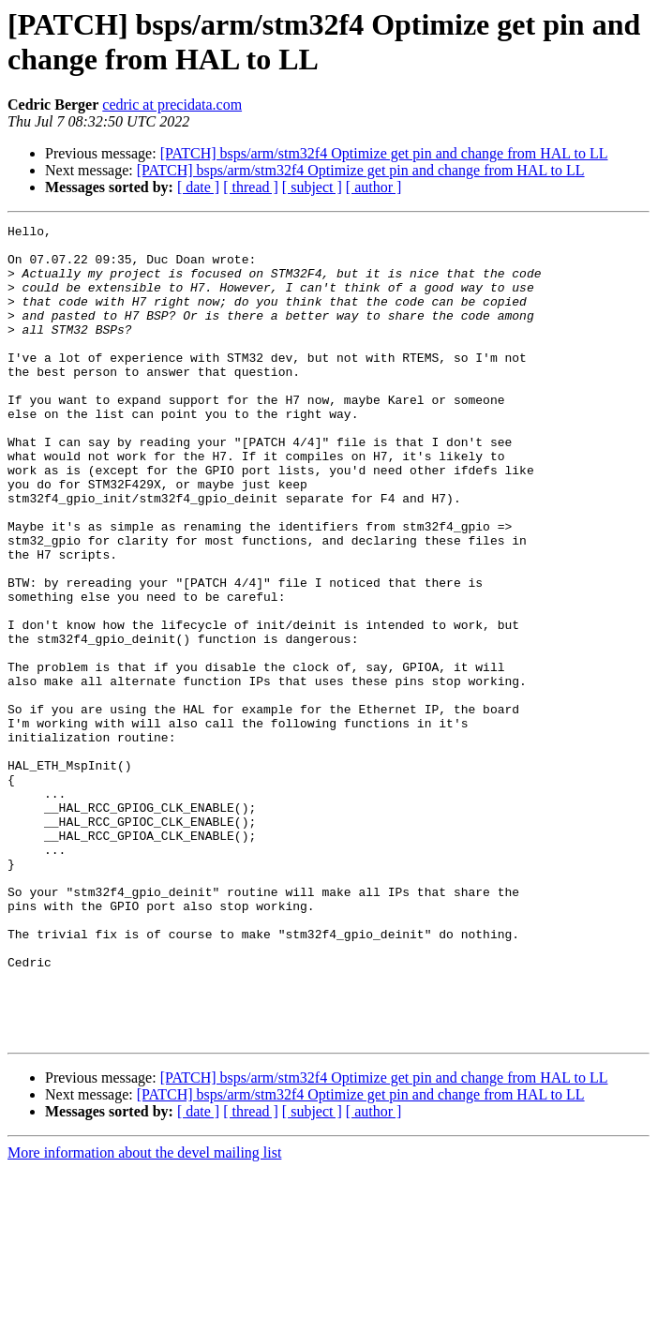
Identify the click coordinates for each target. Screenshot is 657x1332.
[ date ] (198, 187)
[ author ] (374, 187)
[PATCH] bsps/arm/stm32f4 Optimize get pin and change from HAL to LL (384, 153)
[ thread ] (250, 187)
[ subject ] (312, 187)
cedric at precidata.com (172, 104)
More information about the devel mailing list (144, 1316)
